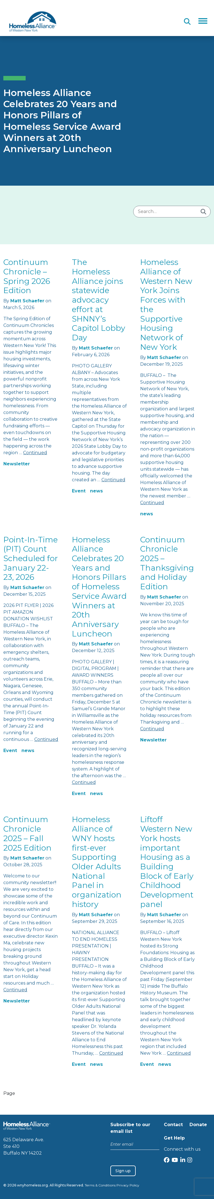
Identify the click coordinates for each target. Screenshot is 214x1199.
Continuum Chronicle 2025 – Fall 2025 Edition (27, 833)
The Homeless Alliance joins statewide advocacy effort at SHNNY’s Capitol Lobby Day (98, 299)
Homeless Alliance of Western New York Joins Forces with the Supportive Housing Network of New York (166, 304)
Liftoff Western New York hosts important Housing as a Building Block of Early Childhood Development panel (166, 862)
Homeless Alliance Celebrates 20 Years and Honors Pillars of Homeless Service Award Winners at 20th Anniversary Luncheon (99, 586)
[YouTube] (175, 1160)
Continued (35, 452)
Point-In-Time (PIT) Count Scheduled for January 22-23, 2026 (30, 558)
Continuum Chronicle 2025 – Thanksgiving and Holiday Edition (167, 563)
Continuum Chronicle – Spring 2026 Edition (26, 276)
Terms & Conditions (100, 1185)
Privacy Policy (127, 1185)
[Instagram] (189, 1160)
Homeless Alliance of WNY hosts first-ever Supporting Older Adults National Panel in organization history (96, 862)
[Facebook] (166, 1160)
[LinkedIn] (182, 1160)
